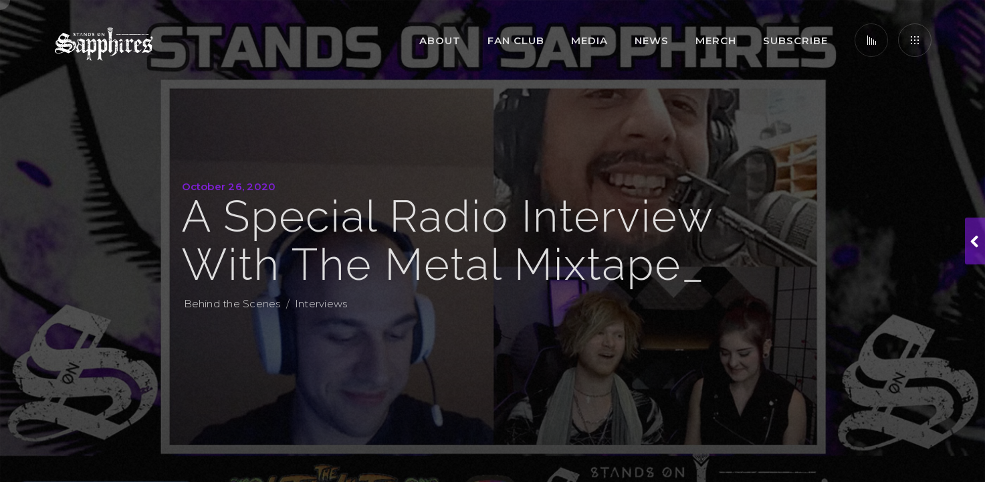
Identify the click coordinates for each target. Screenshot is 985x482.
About (440, 40)
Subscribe (795, 40)
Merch (715, 40)
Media (589, 40)
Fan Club (515, 40)
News (652, 40)
